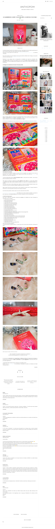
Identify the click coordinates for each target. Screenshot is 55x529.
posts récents (16, 514)
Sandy (4, 403)
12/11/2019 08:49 (5, 487)
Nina (4, 486)
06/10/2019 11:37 (5, 393)
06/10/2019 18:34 (5, 414)
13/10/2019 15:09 (5, 456)
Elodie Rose (5, 464)
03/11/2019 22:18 (5, 479)
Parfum (46, 122)
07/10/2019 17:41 (5, 426)
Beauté (44, 120)
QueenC (4, 425)
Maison (43, 122)
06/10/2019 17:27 (5, 404)
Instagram (34, 174)
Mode (44, 122)
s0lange (4, 455)
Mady (4, 392)
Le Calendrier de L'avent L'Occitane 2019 (26, 52)
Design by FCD (30, 527)
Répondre (4, 399)
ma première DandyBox (16, 56)
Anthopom (27, 7)
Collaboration (43, 121)
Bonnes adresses (49, 120)
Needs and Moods (6, 436)
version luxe (29, 355)
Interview (50, 121)
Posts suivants (24, 514)
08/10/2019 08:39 (6, 437)
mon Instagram (11, 363)
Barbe (41, 120)
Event (48, 121)
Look (40, 122)
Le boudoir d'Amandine (8, 413)
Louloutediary (6, 477)
